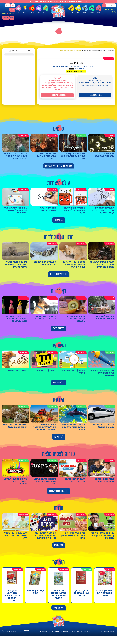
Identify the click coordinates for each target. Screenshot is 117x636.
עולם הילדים (111, 50)
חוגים (71, 9)
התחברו (71, 69)
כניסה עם (8, 5)
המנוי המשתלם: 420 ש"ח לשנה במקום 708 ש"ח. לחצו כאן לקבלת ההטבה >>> (58, 1)
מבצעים (11, 18)
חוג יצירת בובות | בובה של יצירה (92, 50)
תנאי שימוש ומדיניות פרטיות (55, 631)
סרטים (85, 9)
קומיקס (78, 9)
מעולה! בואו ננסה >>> (95, 95)
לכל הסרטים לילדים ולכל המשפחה (58, 165)
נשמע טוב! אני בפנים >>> (57, 95)
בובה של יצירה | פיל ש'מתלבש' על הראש (70, 50)
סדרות (98, 9)
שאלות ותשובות (43, 631)
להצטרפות (12, 10)
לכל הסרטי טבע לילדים (58, 274)
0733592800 (75, 631)
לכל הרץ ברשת (58, 328)
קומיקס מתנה (5, 18)
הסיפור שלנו (11, 14)
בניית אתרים (21, 631)
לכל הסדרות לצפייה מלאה (58, 491)
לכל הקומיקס (58, 607)
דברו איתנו (4, 14)
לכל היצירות (58, 219)
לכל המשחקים (58, 382)
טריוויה (25, 9)
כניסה (13, 5)
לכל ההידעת (58, 436)
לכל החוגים (58, 545)
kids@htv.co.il (67, 631)
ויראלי (39, 9)
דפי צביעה (45, 9)
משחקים (91, 9)
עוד (18, 9)
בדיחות (32, 9)
